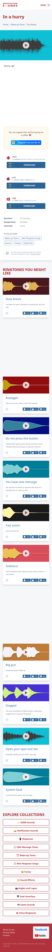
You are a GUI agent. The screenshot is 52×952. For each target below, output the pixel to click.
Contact (6, 935)
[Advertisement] (26, 97)
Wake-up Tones (18, 24)
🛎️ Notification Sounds (26, 830)
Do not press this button (22, 438)
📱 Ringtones (26, 838)
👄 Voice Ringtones (26, 912)
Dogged (11, 705)
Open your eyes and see (22, 749)
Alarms (8, 243)
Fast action (13, 525)
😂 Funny (26, 871)
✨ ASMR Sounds (26, 822)
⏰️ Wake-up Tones (26, 855)
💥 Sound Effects (26, 880)
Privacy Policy (9, 932)
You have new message (21, 481)
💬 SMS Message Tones (26, 847)
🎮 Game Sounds (26, 904)
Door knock (13, 299)
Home (5, 24)
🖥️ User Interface (26, 896)
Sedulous (12, 566)
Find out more (35, 254)
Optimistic (28, 243)
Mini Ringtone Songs (31, 238)
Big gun (11, 664)
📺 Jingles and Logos (26, 888)
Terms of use (8, 929)
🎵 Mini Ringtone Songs (26, 863)
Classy (17, 243)
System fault (14, 789)
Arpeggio (12, 397)
